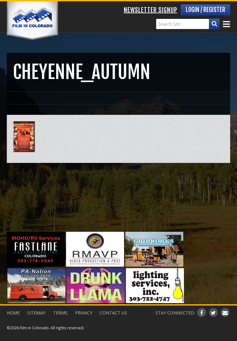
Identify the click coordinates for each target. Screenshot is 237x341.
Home (13, 313)
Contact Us (113, 313)
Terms (60, 313)
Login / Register (205, 10)
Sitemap (36, 313)
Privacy (83, 313)
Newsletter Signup (150, 10)
